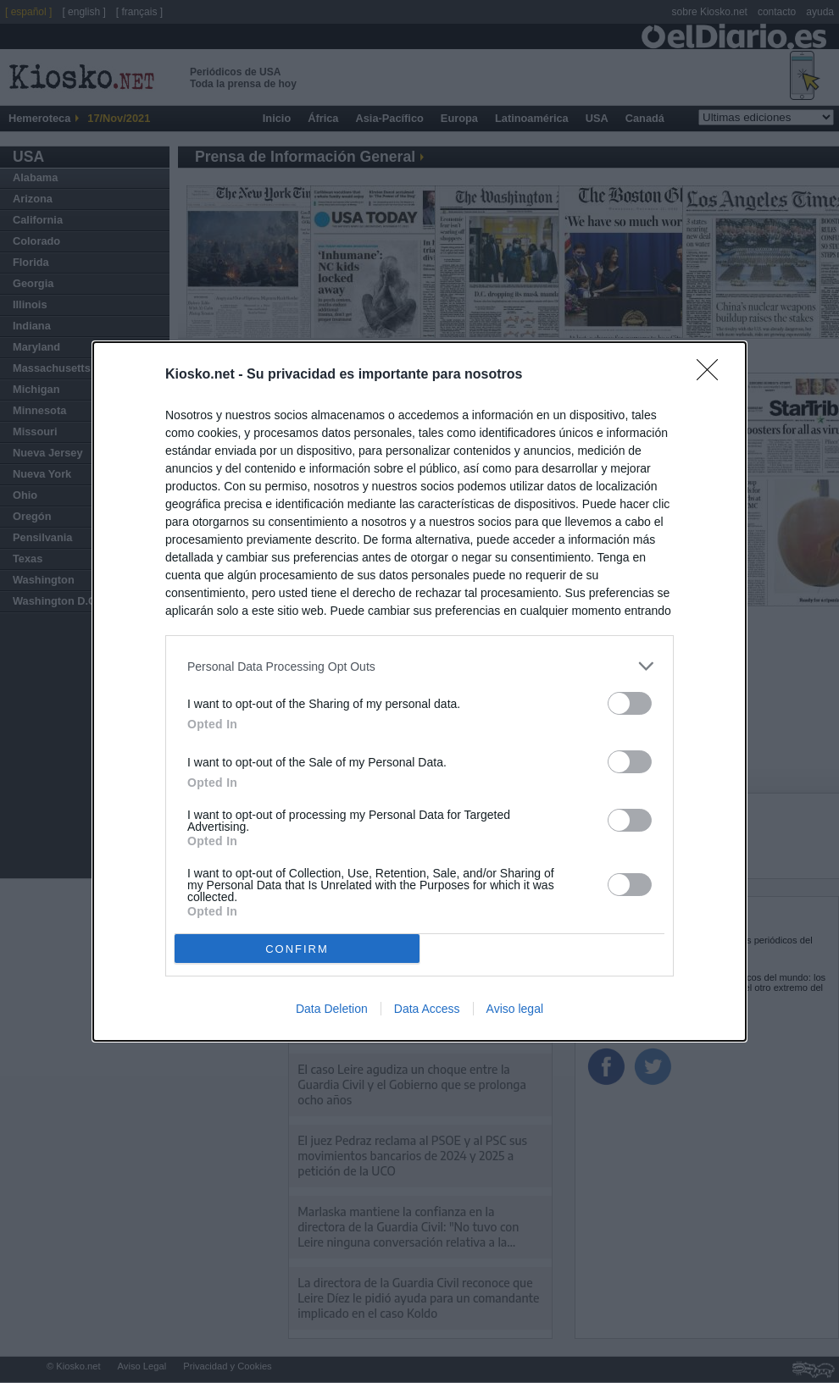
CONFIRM (297, 949)
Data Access (427, 1008)
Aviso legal (514, 1008)
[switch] (630, 703)
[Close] (713, 375)
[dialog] (419, 691)
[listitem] (419, 666)
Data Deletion (332, 1008)
